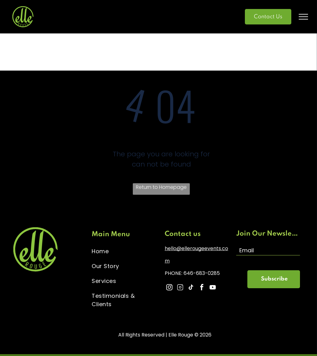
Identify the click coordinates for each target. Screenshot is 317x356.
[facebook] (201, 288)
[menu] (303, 17)
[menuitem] (124, 251)
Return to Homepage (161, 187)
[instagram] (169, 288)
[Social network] (180, 288)
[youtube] (212, 288)
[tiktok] (191, 288)
